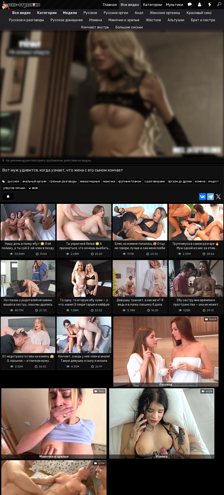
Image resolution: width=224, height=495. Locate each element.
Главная (110, 4)
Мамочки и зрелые (123, 20)
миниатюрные (90, 182)
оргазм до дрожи (180, 182)
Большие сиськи (129, 27)
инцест (213, 182)
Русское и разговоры (26, 20)
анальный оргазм (34, 182)
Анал (139, 13)
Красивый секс (199, 13)
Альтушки (176, 20)
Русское (90, 13)
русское (13, 182)
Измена (95, 20)
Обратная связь (45, 474)
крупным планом (129, 182)
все (33, 188)
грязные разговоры (63, 182)
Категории (152, 4)
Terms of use (22, 474)
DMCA (7, 474)
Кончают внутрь (95, 27)
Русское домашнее (66, 20)
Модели (70, 13)
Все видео (130, 4)
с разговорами (154, 182)
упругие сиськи (14, 188)
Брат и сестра (203, 20)
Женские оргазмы (165, 13)
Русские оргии (116, 13)
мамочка (109, 182)
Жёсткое (153, 20)
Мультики (174, 4)
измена (200, 182)
